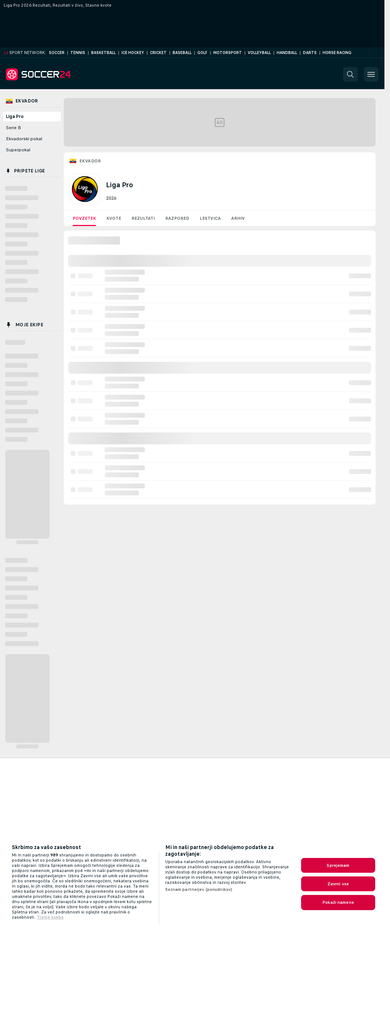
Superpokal (18, 150)
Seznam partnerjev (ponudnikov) (199, 889)
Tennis (77, 52)
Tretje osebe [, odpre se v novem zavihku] (50, 917)
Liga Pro (15, 116)
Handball (287, 52)
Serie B (13, 128)
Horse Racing (337, 52)
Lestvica (210, 218)
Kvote (113, 218)
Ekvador (90, 161)
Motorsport (227, 52)
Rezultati (143, 218)
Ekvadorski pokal (24, 139)
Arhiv (238, 218)
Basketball (103, 52)
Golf (202, 52)
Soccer (56, 52)
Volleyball (259, 52)
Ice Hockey (132, 52)
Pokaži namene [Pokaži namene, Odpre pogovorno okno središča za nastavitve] (338, 902)
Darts (310, 52)
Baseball (182, 52)
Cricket (158, 52)
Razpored (177, 218)
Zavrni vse (338, 883)
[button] (350, 74)
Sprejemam (338, 865)
